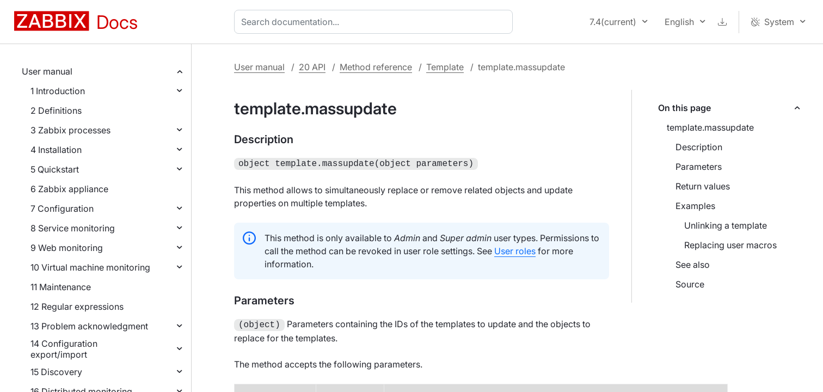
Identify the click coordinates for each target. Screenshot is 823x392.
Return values (702, 186)
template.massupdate (710, 127)
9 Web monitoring (66, 247)
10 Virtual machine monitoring (90, 267)
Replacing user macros (730, 245)
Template (445, 67)
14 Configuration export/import (63, 349)
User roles (515, 249)
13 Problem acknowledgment (89, 326)
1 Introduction (57, 90)
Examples (695, 205)
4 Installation (56, 149)
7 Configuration (62, 208)
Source (689, 284)
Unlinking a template (725, 225)
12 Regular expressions (77, 306)
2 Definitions (56, 110)
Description (698, 147)
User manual (47, 71)
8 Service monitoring (72, 228)
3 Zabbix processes (70, 130)
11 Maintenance (60, 286)
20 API (312, 67)
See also (692, 264)
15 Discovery (56, 371)
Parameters (698, 166)
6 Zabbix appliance (69, 188)
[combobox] (375, 21)
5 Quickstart (54, 169)
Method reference (376, 67)
